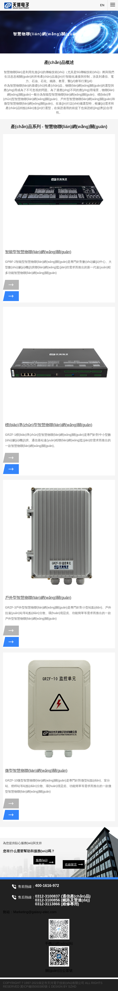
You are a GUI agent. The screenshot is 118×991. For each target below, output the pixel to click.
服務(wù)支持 (42, 862)
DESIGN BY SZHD (63, 986)
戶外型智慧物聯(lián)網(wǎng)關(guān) (38, 597)
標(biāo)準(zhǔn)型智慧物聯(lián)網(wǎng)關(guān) (48, 425)
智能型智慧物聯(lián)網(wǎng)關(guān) (38, 252)
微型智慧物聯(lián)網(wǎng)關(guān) (36, 770)
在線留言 (71, 864)
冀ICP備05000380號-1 (35, 986)
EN (102, 5)
